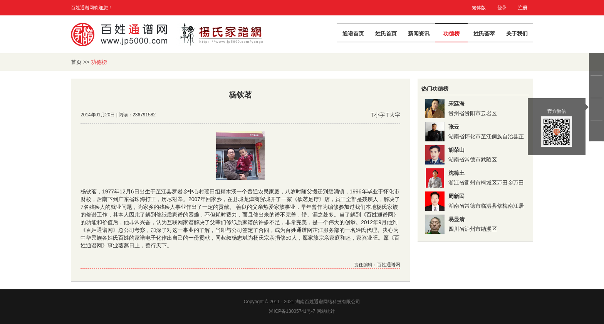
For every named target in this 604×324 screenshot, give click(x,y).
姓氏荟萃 (484, 33)
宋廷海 (456, 104)
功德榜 (451, 33)
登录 (502, 7)
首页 (76, 62)
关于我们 (517, 33)
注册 (522, 7)
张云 (453, 127)
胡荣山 (456, 150)
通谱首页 (353, 33)
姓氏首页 (386, 33)
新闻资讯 (419, 33)
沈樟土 (456, 173)
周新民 (456, 196)
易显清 (456, 219)
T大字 (393, 115)
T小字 (378, 115)
